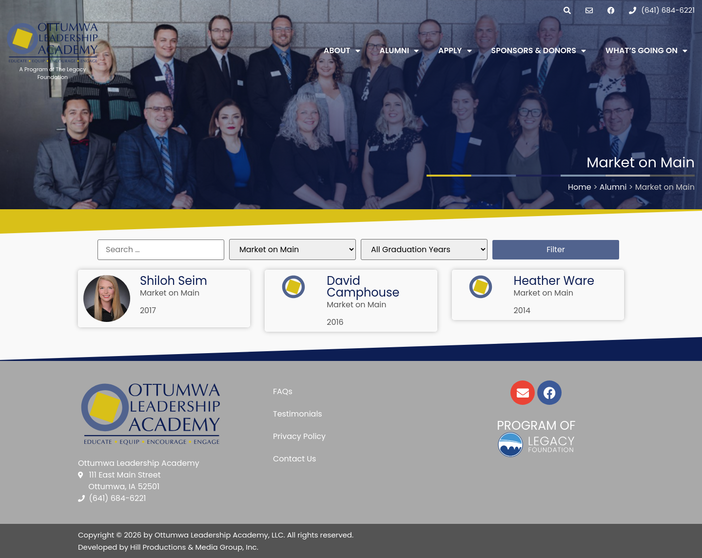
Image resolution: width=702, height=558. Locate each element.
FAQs (282, 391)
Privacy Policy (299, 436)
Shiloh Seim (173, 281)
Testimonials (297, 413)
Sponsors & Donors (538, 51)
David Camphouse (363, 286)
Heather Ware (554, 281)
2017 (148, 310)
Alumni (399, 51)
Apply (454, 51)
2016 (335, 322)
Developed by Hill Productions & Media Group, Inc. (168, 547)
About (342, 51)
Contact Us (294, 458)
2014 (522, 310)
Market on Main (169, 293)
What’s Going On (646, 51)
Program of (536, 425)
